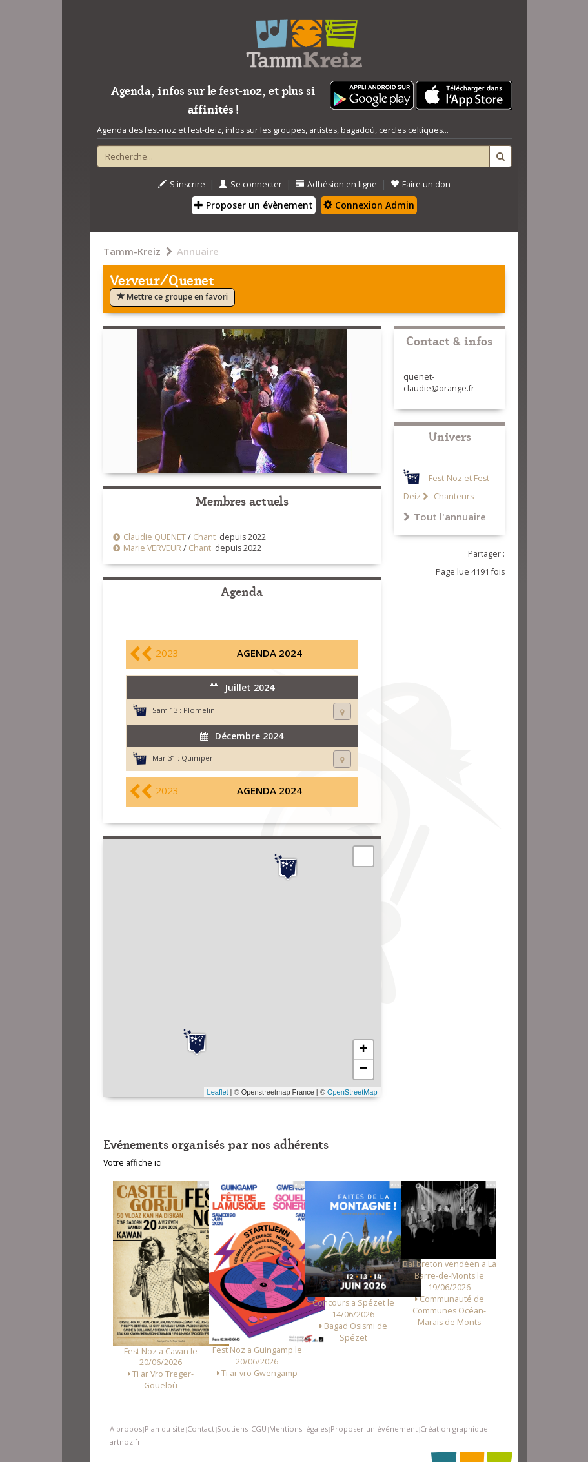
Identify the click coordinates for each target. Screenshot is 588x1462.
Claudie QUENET (154, 536)
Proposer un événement (374, 1429)
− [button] (363, 1069)
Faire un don (420, 184)
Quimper (197, 758)
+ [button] (363, 1050)
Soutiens (232, 1429)
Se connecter (250, 184)
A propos (126, 1429)
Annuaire (198, 251)
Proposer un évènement (253, 205)
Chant (204, 536)
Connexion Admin (368, 205)
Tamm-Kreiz (132, 251)
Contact (200, 1429)
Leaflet (217, 1092)
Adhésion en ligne (336, 184)
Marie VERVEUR (152, 547)
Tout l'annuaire (444, 516)
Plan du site (165, 1429)
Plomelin (199, 710)
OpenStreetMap (352, 1092)
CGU (259, 1429)
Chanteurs (453, 496)
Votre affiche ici (132, 1162)
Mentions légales (298, 1429)
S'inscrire (181, 184)
